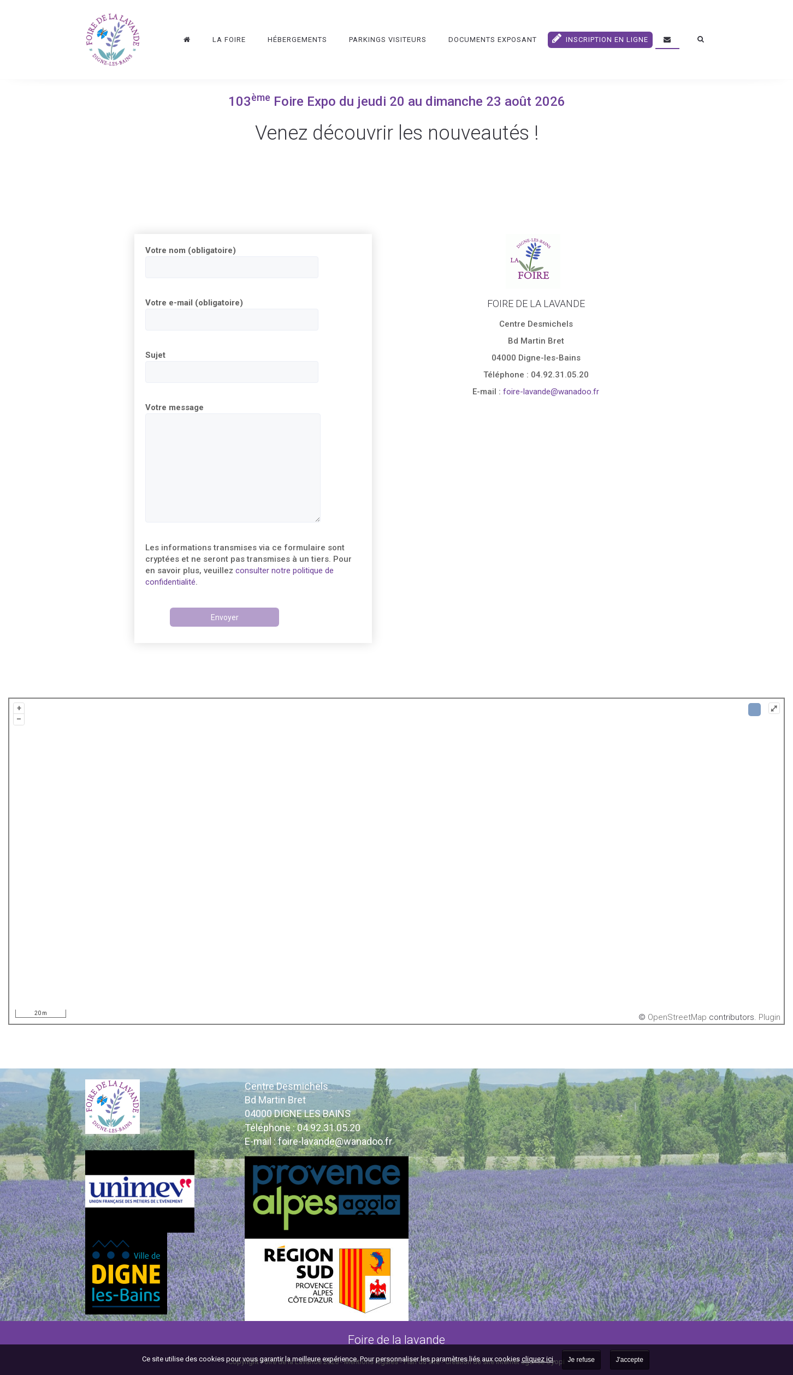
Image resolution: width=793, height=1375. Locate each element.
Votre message (233, 463)
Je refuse (581, 1360)
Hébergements (297, 39)
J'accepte (629, 1360)
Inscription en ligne (600, 38)
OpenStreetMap (677, 1017)
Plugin (768, 1017)
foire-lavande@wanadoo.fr (550, 392)
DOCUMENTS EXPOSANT (492, 39)
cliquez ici (537, 1359)
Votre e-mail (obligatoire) (231, 314)
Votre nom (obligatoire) (231, 261)
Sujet (231, 366)
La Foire (229, 39)
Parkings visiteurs (388, 39)
